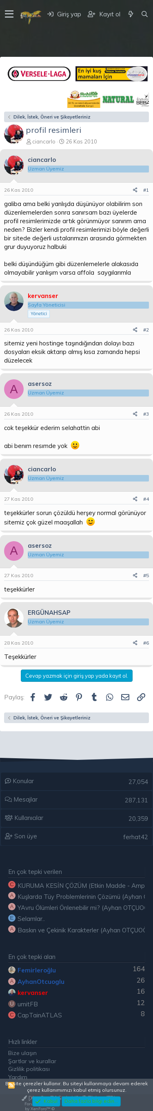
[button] (9, 14)
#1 (146, 190)
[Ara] (144, 14)
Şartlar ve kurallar (32, 1061)
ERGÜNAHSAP (49, 612)
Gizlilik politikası (29, 1069)
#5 (146, 575)
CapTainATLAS (40, 1015)
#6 (146, 643)
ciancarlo (43, 141)
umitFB (28, 1004)
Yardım (17, 1077)
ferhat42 (135, 837)
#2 (146, 330)
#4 (146, 499)
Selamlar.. (31, 919)
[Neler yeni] (130, 14)
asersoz (40, 384)
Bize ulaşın (22, 1053)
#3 (146, 414)
